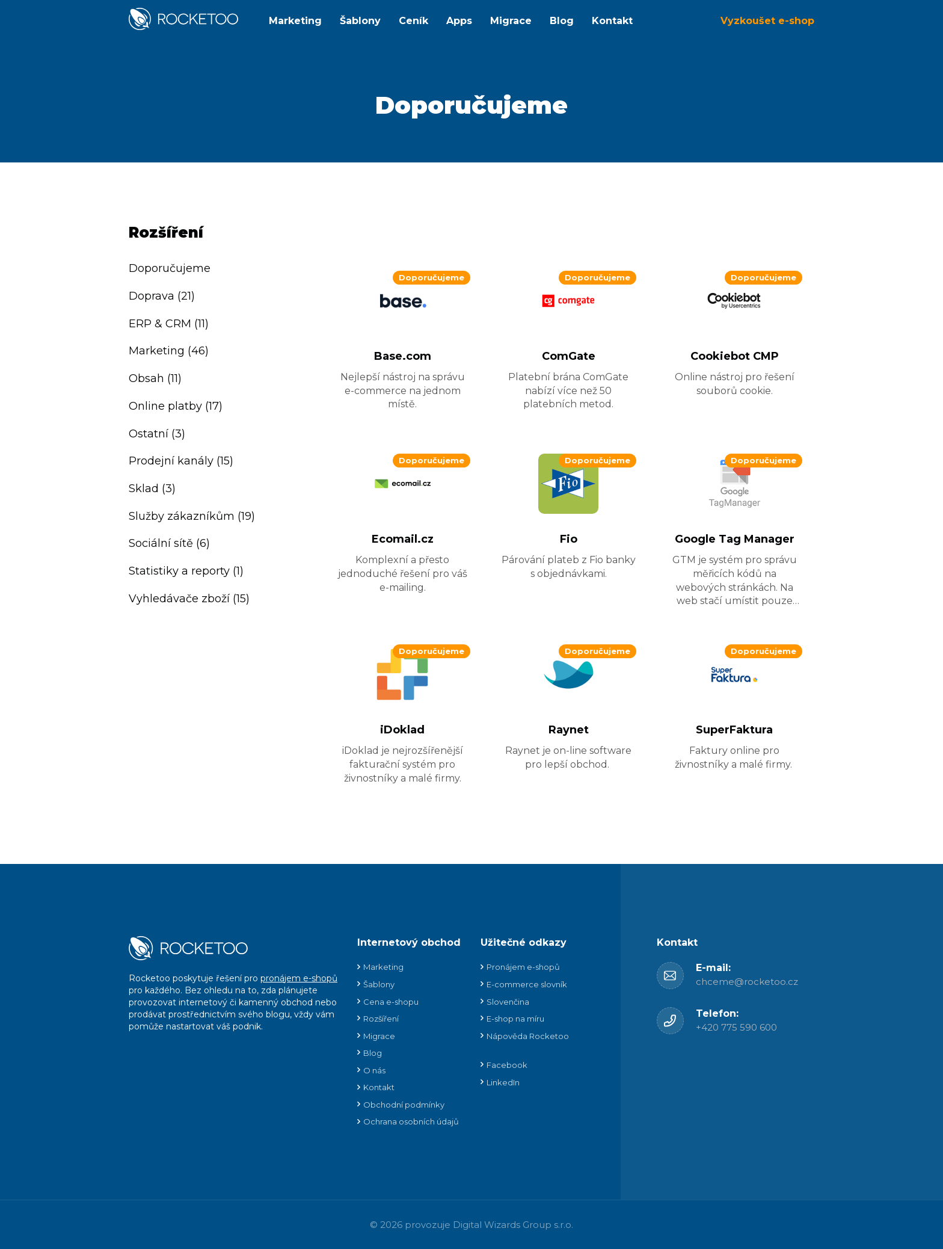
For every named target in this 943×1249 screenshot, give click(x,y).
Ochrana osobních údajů (411, 1121)
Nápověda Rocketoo (528, 1036)
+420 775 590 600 (736, 1027)
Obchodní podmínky (403, 1104)
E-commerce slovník (527, 984)
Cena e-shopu (391, 1002)
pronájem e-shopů (298, 978)
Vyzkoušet (767, 20)
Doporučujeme (169, 268)
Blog (562, 20)
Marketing (295, 20)
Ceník (413, 20)
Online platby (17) (176, 406)
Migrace (511, 20)
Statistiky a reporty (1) (186, 571)
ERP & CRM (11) (169, 323)
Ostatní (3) (157, 433)
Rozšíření (381, 1018)
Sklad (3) (152, 488)
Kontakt (612, 20)
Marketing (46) (169, 350)
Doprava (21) (162, 296)
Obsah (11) (155, 378)
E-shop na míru (515, 1018)
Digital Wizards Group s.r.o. (513, 1224)
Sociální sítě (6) (169, 543)
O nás (374, 1070)
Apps (459, 20)
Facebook (507, 1065)
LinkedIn (503, 1082)
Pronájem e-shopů (523, 967)
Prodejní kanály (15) (181, 460)
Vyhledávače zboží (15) (189, 598)
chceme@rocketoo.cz (747, 981)
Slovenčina (508, 1002)
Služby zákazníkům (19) (192, 516)
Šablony (360, 20)
